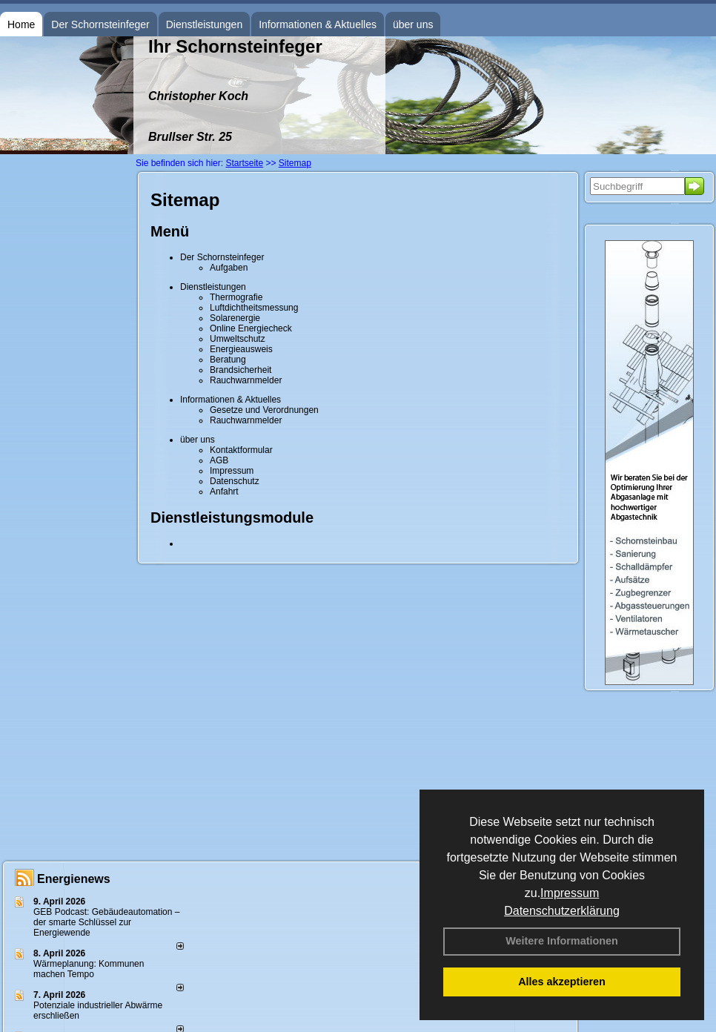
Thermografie (236, 297)
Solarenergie (235, 318)
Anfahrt (224, 491)
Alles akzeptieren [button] (562, 982)
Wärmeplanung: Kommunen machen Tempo (88, 969)
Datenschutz (234, 481)
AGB (219, 460)
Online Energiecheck (251, 328)
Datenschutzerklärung (562, 910)
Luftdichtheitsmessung (254, 307)
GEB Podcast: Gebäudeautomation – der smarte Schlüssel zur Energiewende (106, 922)
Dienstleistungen (204, 24)
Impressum (569, 893)
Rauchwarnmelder (246, 380)
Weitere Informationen (561, 941)
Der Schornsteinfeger (100, 24)
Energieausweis (241, 349)
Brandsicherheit (240, 370)
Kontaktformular (241, 450)
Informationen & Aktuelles (318, 24)
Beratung (228, 359)
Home (21, 24)
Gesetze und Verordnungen (264, 410)
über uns (413, 24)
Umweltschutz (237, 339)
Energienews (73, 879)
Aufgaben (229, 267)
